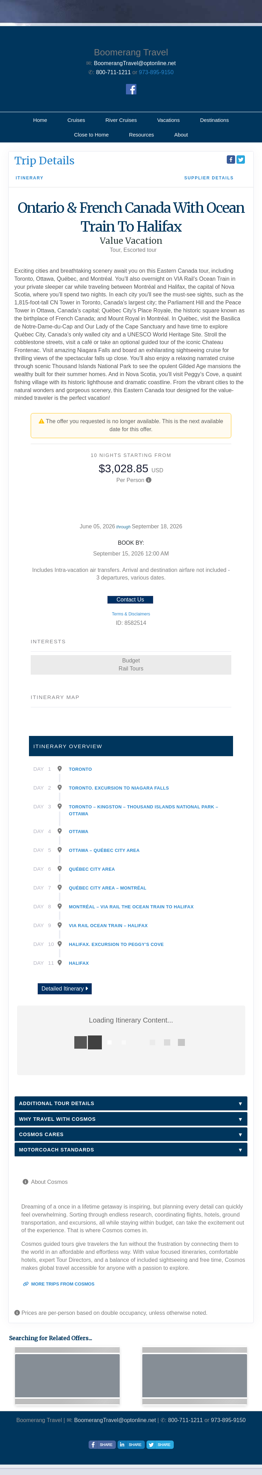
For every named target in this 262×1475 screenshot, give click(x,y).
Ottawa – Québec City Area (104, 850)
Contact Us (130, 600)
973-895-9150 (156, 72)
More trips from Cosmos (59, 1284)
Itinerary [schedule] (30, 178)
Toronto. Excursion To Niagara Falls (119, 788)
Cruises (76, 120)
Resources (141, 135)
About (181, 135)
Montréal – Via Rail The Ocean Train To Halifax (131, 906)
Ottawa (79, 831)
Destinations (214, 120)
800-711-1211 (185, 1420)
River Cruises (121, 120)
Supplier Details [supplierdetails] (209, 178)
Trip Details (44, 160)
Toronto (80, 769)
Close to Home (91, 135)
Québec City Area (92, 869)
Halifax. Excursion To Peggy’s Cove (116, 944)
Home (40, 120)
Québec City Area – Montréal (108, 888)
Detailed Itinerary (65, 989)
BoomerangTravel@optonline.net (115, 1420)
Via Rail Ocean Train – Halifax (108, 925)
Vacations (168, 120)
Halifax (79, 963)
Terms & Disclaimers (131, 614)
